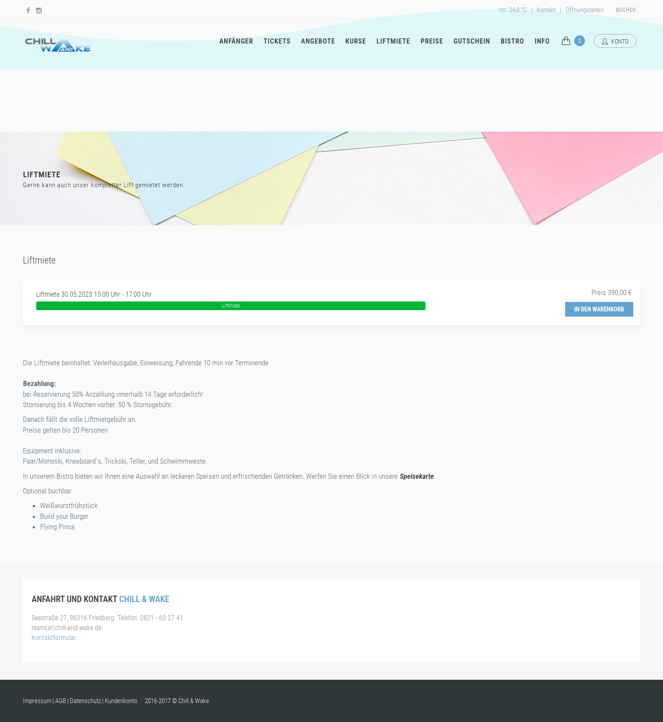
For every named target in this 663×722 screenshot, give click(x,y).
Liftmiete (393, 41)
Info (542, 41)
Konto (615, 41)
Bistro (512, 41)
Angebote (318, 41)
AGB (60, 701)
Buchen (626, 10)
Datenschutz (85, 701)
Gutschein (471, 41)
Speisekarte (417, 476)
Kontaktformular (53, 638)
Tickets (277, 41)
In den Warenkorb (599, 309)
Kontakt (546, 10)
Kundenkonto (121, 701)
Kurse (355, 41)
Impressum (37, 701)
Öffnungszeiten (585, 10)
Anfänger (236, 41)
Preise (432, 41)
